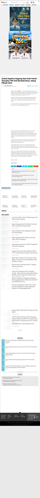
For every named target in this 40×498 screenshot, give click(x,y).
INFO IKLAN (10, 422)
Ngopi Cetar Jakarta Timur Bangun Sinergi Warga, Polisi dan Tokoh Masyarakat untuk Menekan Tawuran (24, 259)
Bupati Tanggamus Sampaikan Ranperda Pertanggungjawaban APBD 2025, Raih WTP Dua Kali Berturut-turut (25, 279)
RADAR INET (9, 416)
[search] (18, 2)
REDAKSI (13, 422)
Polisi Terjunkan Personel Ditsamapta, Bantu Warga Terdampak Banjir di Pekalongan (12, 381)
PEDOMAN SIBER (18, 422)
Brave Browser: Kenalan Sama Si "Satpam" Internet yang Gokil (24, 265)
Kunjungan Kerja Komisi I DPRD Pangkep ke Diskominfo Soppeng (24, 245)
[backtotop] (20, 413)
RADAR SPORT (23, 416)
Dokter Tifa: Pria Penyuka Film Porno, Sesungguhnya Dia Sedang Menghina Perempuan (12, 384)
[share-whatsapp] (32, 86)
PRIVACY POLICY (29, 422)
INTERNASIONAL (3, 415)
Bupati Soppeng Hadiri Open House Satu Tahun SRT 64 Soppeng (23, 238)
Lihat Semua (20, 330)
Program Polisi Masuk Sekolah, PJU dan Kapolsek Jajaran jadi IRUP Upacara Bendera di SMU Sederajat (20, 366)
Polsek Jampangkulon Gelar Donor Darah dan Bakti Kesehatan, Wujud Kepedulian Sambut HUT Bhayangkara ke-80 (24, 286)
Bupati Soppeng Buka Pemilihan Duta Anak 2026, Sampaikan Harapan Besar (24, 225)
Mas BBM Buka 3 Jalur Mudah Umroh (23, 324)
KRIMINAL (9, 415)
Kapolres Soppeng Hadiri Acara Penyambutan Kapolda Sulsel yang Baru (11, 378)
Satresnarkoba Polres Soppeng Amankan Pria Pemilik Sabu (24, 231)
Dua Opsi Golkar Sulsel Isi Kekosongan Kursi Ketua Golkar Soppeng (25, 218)
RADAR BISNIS (3, 416)
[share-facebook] (28, 86)
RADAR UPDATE (5, 76)
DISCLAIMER (24, 422)
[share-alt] (13, 166)
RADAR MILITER (16, 416)
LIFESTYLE (16, 415)
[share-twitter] (30, 86)
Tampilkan (36, 210)
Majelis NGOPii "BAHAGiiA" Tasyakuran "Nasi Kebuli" (25, 311)
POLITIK (22, 415)
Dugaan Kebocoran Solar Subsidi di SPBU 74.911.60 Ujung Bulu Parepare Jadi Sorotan (25, 252)
